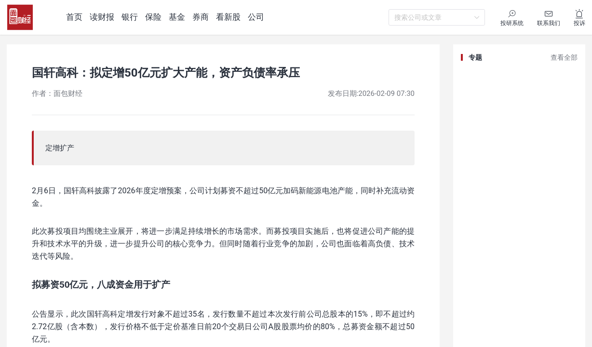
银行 (129, 17)
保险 (153, 17)
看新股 (228, 17)
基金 (177, 17)
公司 (256, 17)
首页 (74, 17)
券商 (200, 17)
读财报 (102, 17)
